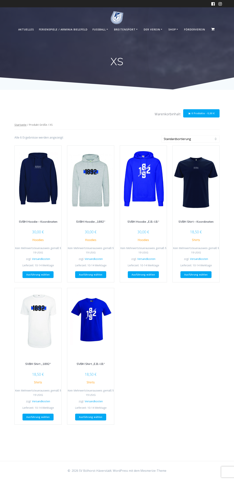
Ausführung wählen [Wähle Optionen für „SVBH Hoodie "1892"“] (90, 274)
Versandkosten (41, 259)
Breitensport (124, 29)
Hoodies (38, 240)
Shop (172, 29)
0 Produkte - (201, 113)
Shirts (196, 240)
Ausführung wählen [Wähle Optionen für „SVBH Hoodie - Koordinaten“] (38, 274)
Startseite (20, 125)
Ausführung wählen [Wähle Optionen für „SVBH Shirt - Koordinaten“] (196, 274)
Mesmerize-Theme (153, 471)
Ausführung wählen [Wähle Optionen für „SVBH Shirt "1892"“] (38, 417)
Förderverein (194, 29)
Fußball (99, 29)
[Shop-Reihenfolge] (190, 139)
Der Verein (152, 29)
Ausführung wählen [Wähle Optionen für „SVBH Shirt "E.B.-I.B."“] (90, 417)
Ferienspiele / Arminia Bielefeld (63, 29)
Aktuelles (26, 29)
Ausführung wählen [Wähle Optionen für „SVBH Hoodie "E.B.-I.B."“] (143, 274)
